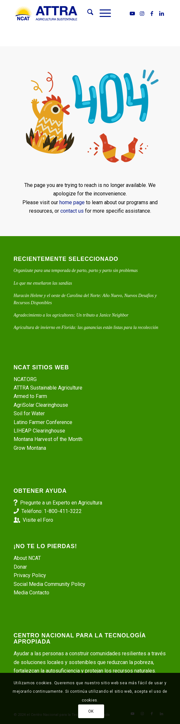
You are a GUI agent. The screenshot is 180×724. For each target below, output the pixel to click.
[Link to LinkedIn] (161, 13)
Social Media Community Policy (49, 584)
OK (91, 711)
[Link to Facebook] (152, 13)
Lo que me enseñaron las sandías (43, 283)
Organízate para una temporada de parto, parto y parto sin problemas (76, 270)
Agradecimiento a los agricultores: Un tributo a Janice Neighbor (71, 315)
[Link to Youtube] (132, 13)
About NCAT (27, 558)
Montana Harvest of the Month (48, 439)
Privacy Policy (30, 575)
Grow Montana (30, 448)
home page (72, 202)
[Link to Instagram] (142, 13)
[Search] (87, 13)
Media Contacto (31, 592)
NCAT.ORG (25, 379)
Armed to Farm (30, 396)
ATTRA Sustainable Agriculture (49, 388)
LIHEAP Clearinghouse (39, 431)
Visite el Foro (38, 520)
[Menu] (102, 13)
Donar (20, 567)
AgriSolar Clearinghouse (41, 405)
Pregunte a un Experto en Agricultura (61, 503)
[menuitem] (87, 13)
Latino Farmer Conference (43, 422)
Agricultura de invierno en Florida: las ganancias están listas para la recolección (86, 327)
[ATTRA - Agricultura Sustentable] (75, 13)
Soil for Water (29, 413)
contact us (72, 211)
